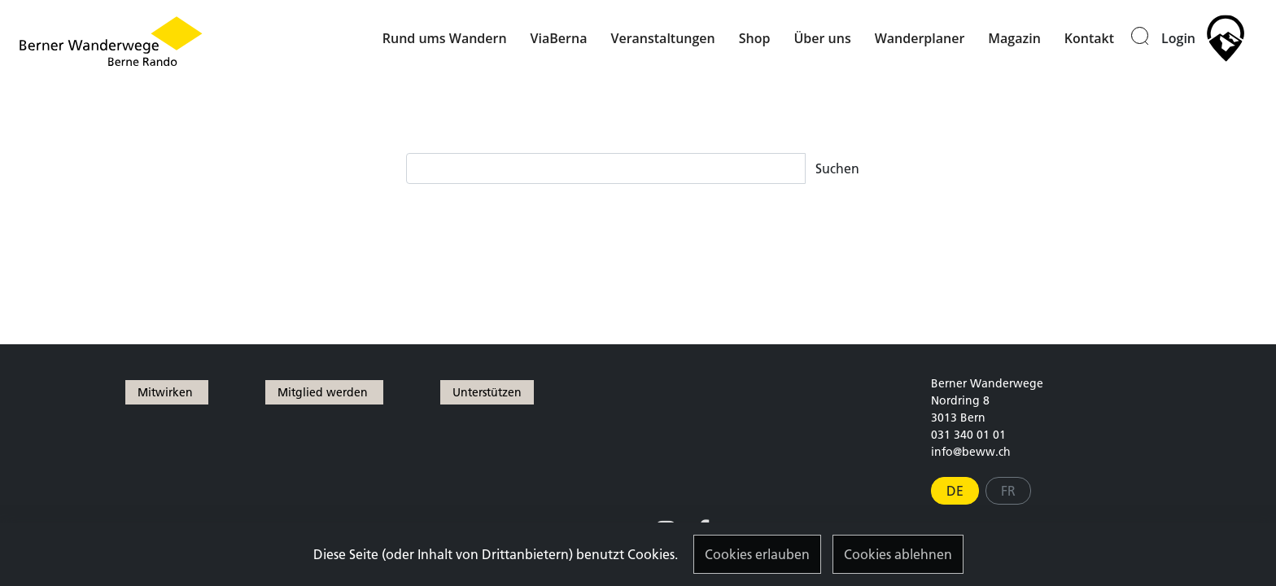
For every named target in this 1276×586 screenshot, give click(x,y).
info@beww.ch (971, 451)
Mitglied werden (324, 392)
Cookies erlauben (757, 554)
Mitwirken (167, 392)
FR (1008, 491)
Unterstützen (487, 392)
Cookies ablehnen (898, 554)
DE (955, 491)
